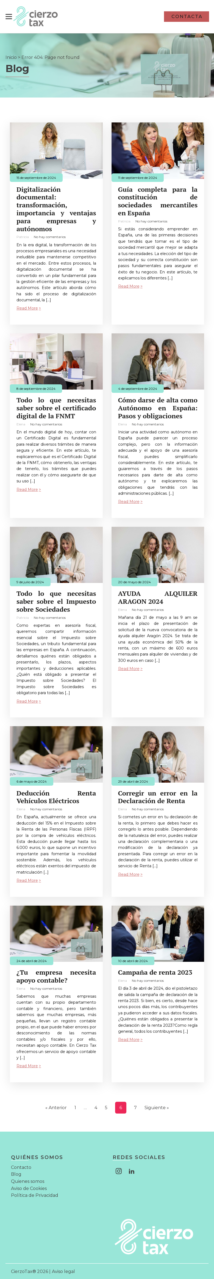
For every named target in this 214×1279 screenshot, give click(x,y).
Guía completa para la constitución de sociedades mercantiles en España (158, 200)
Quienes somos (27, 1180)
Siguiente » (156, 1107)
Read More (27, 307)
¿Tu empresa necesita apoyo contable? (56, 976)
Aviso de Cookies (29, 1188)
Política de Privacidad (34, 1195)
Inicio (11, 56)
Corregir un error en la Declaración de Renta (158, 797)
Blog (16, 1174)
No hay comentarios (50, 236)
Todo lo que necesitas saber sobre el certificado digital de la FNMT (56, 407)
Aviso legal (63, 1271)
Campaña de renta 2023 (155, 972)
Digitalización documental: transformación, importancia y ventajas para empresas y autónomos (56, 208)
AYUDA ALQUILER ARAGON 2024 (158, 597)
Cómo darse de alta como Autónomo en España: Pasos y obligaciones (158, 407)
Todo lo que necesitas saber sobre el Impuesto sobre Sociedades (56, 601)
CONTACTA (186, 16)
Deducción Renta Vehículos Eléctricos (56, 797)
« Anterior (56, 1107)
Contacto (21, 1166)
